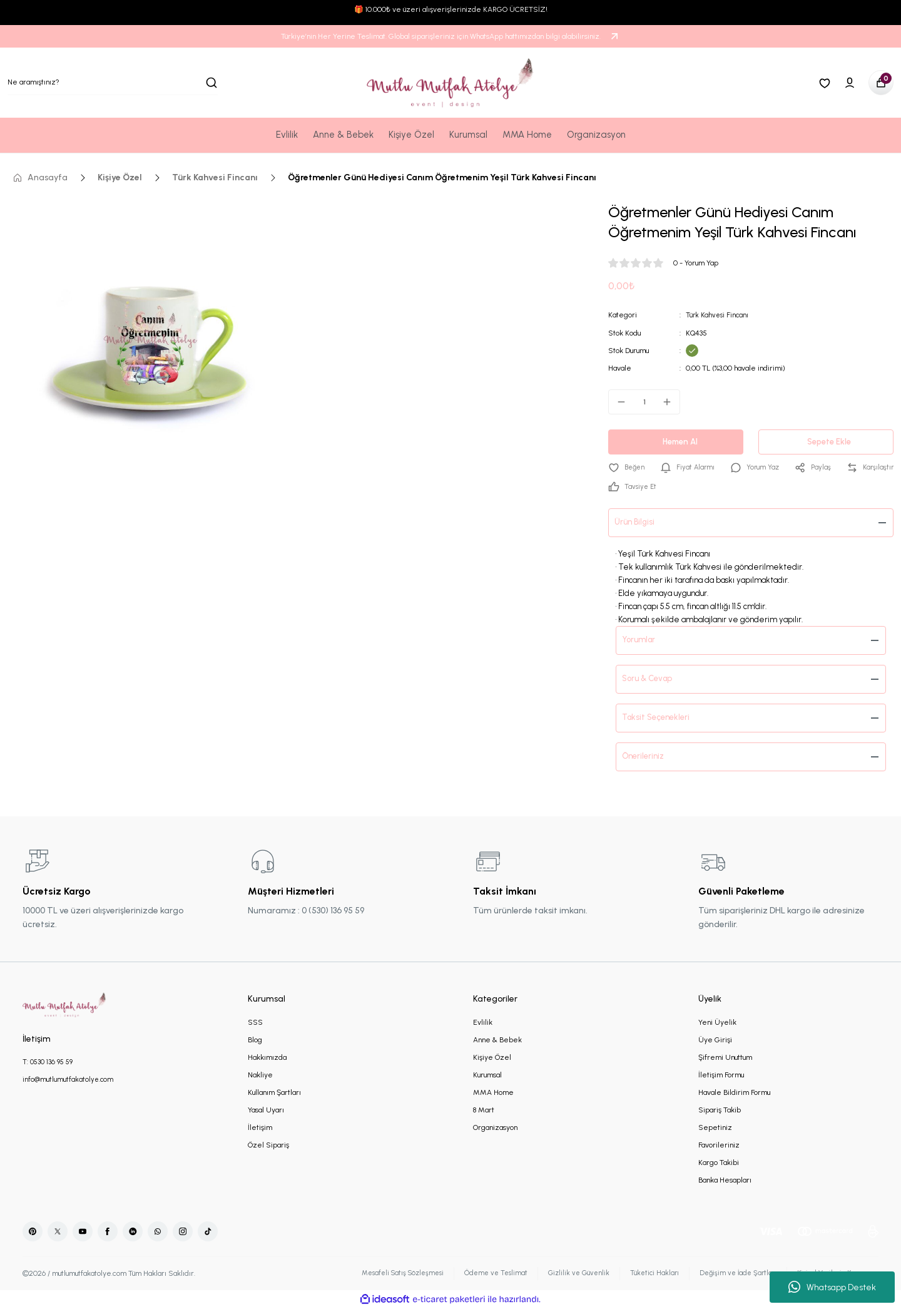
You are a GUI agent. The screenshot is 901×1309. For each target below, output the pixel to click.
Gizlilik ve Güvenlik (564, 1274)
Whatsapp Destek (832, 1287)
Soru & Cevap (651, 679)
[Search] (113, 82)
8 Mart (483, 1110)
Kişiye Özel (492, 1058)
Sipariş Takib (719, 1110)
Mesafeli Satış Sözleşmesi (379, 1274)
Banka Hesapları (724, 1180)
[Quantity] (644, 401)
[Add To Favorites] (627, 467)
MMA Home (493, 1093)
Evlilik (482, 1023)
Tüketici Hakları (642, 1274)
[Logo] (450, 83)
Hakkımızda (267, 1058)
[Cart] (880, 82)
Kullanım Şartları (274, 1093)
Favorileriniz (719, 1145)
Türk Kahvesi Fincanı (718, 315)
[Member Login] (849, 82)
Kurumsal (487, 1075)
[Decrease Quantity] (617, 401)
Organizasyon (495, 1128)
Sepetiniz (715, 1128)
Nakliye (260, 1075)
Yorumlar (642, 640)
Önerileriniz (646, 757)
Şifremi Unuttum (725, 1058)
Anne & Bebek (497, 1040)
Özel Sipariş (268, 1145)
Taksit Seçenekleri (661, 718)
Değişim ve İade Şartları (729, 1274)
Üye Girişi (715, 1040)
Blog (255, 1040)
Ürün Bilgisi (637, 523)
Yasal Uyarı (266, 1110)
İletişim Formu (721, 1075)
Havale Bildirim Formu (734, 1093)
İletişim (260, 1128)
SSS (255, 1023)
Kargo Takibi (718, 1163)
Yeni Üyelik (717, 1023)
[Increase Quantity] (670, 401)
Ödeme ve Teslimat (478, 1274)
